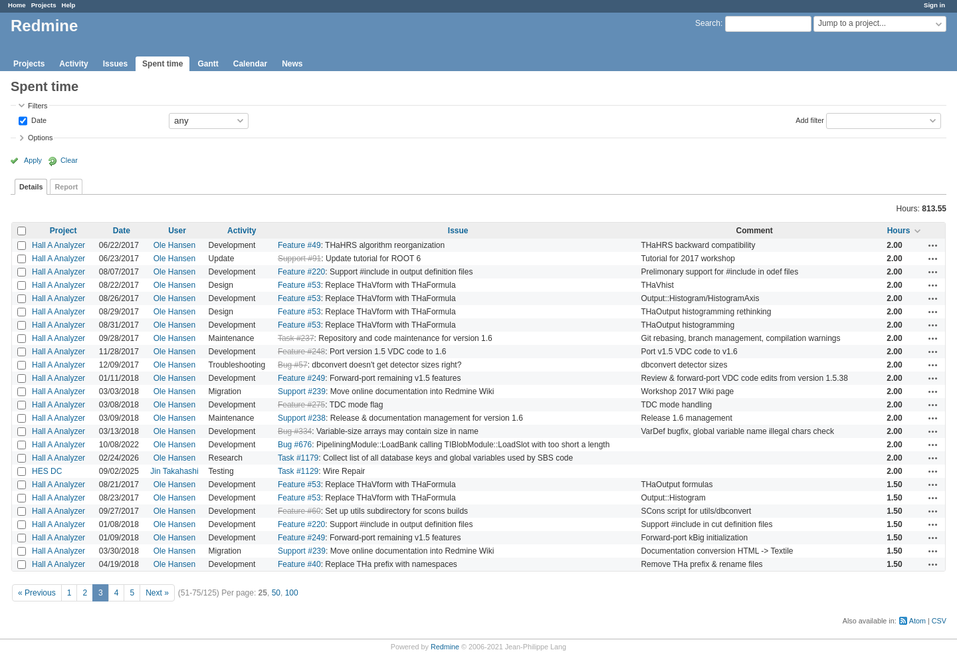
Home (17, 5)
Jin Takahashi (174, 471)
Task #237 (296, 338)
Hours (898, 230)
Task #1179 (298, 458)
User (177, 230)
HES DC (47, 471)
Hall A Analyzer (58, 245)
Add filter (810, 120)
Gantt (207, 63)
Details (31, 187)
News (292, 63)
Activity (73, 63)
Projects (43, 5)
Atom (917, 621)
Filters (37, 106)
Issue (458, 230)
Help (69, 5)
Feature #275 (301, 404)
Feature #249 (301, 378)
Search (707, 23)
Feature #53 (299, 285)
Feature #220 (301, 271)
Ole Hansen (174, 245)
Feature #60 (299, 511)
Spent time (162, 63)
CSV (939, 621)
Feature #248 (301, 351)
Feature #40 (299, 564)
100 (291, 593)
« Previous (37, 593)
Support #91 (299, 258)
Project (63, 230)
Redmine (445, 647)
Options (40, 138)
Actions (933, 245)
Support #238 (302, 418)
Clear (69, 160)
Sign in (934, 5)
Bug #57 (293, 365)
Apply (33, 160)
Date (38, 120)
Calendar (250, 63)
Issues (115, 63)
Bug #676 (295, 444)
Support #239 (302, 391)
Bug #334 (295, 431)
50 (276, 593)
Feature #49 (299, 245)
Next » (157, 593)
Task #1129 (298, 471)
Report (66, 187)
